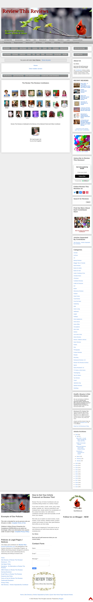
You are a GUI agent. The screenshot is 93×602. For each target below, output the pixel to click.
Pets (34, 54)
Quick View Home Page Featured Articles (61, 594)
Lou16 (68, 40)
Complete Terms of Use (19, 523)
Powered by (82, 181)
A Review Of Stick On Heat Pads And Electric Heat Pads (85, 109)
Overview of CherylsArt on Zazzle (84, 103)
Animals (76, 252)
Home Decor (77, 321)
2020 (76, 474)
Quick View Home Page (18, 75)
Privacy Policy (5, 582)
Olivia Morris (61, 40)
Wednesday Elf (42, 40)
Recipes (44, 48)
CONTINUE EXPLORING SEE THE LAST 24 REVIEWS (82, 129)
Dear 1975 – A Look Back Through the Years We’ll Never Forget (85, 85)
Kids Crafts (76, 329)
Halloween (76, 311)
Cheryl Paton (57, 42)
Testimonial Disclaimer (7, 580)
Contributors (79, 70)
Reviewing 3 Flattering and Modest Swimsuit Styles (85, 115)
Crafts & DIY (22, 54)
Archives (76, 255)
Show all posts (46, 60)
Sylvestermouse (19, 40)
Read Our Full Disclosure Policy (81, 426)
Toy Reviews (15, 54)
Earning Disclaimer (6, 572)
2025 (76, 463)
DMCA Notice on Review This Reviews (12, 570)
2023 (76, 467)
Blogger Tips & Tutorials (79, 263)
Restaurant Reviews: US (80, 360)
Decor (29, 48)
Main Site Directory (7, 75)
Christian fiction (77, 275)
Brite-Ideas (52, 40)
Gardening (35, 48)
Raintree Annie (29, 42)
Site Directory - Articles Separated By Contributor (14, 584)
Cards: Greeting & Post (79, 273)
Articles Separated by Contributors (32, 75)
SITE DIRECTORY (78, 54)
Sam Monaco (39, 42)
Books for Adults (78, 268)
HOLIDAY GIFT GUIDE (82, 151)
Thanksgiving (77, 372)
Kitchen (75, 332)
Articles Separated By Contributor (71, 42)
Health (42, 54)
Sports (38, 54)
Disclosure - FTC (6, 562)
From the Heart (57, 54)
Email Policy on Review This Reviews (11, 574)
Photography (55, 48)
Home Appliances (78, 319)
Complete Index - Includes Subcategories (50, 75)
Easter (75, 288)
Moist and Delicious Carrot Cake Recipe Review (85, 97)
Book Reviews (6, 48)
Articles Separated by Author (41, 594)
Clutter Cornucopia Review (84, 91)
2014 (76, 486)
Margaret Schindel (18, 42)
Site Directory (28, 594)
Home (36, 65)
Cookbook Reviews (78, 280)
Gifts (40, 48)
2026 (76, 434)
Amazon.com (84, 422)
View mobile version (35, 68)
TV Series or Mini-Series (79, 370)
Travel (49, 48)
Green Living (77, 309)
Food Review (77, 298)
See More (65, 54)
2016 (76, 482)
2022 (76, 469)
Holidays (29, 54)
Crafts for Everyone (78, 283)
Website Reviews (78, 385)
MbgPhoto (28, 40)
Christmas (76, 278)
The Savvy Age (7, 42)
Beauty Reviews (63, 48)
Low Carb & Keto (78, 334)
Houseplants (77, 326)
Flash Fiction (77, 296)
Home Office (77, 324)
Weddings (76, 388)
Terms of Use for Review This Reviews (12, 578)
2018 (76, 478)
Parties (75, 344)
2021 (76, 471)
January (79, 460)
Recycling (76, 357)
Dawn (35, 40)
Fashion (76, 293)
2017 (76, 480)
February (79, 458)
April (78, 436)
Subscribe (82, 176)
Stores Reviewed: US (79, 367)
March (78, 456)
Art (74, 258)
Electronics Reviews (78, 291)
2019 (76, 476)
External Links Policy (7, 576)
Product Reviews (7, 54)
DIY (74, 286)
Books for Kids (77, 270)
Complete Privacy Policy (22, 531)
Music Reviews (23, 48)
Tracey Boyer (48, 42)
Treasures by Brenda (77, 40)
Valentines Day (77, 383)
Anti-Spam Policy (6, 564)
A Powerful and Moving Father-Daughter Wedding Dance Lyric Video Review (85, 123)
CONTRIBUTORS (8, 40)
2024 (76, 465)
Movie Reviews (14, 48)
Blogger (61, 598)
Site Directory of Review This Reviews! (12, 560)
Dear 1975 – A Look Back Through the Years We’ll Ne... (81, 439)
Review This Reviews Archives (81, 362)
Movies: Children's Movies (80, 339)
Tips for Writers (49, 54)
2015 (76, 484)
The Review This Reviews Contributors (35, 83)
